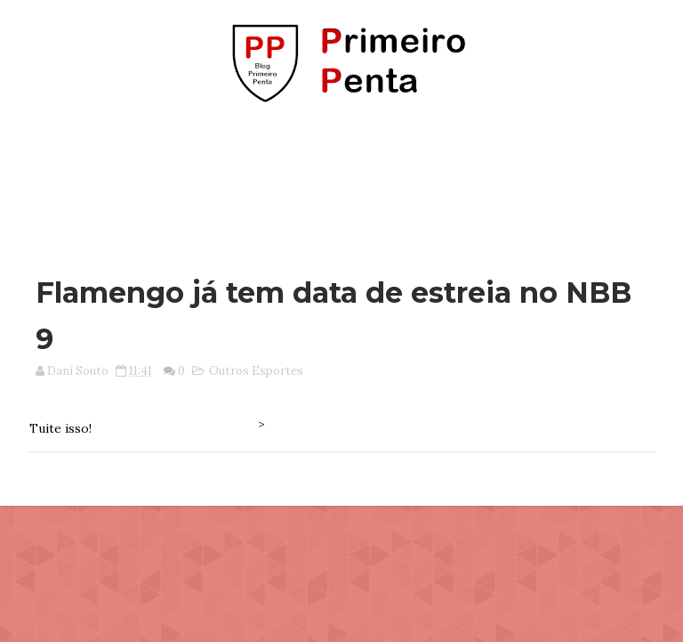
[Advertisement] (341, 181)
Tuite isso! (60, 428)
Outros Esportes (256, 370)
